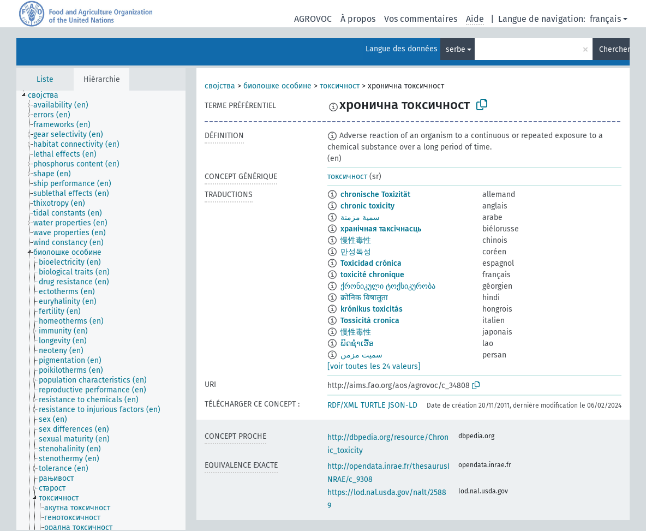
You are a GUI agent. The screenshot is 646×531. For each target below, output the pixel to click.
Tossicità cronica (369, 320)
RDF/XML (342, 405)
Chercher (614, 49)
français (605, 19)
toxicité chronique (372, 274)
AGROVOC (313, 19)
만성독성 (355, 251)
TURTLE (373, 405)
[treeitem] (47, 95)
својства (220, 86)
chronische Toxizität (375, 194)
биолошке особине (277, 86)
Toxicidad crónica (371, 263)
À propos (357, 19)
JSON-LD (402, 405)
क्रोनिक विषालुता (364, 297)
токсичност (340, 86)
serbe (455, 49)
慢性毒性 (355, 240)
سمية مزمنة (360, 217)
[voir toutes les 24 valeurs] (374, 366)
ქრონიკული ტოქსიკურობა (387, 286)
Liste (45, 79)
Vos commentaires (420, 19)
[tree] (101, 310)
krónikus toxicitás (371, 309)
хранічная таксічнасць (380, 229)
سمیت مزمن (361, 355)
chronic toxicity (367, 206)
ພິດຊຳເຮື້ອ (357, 343)
